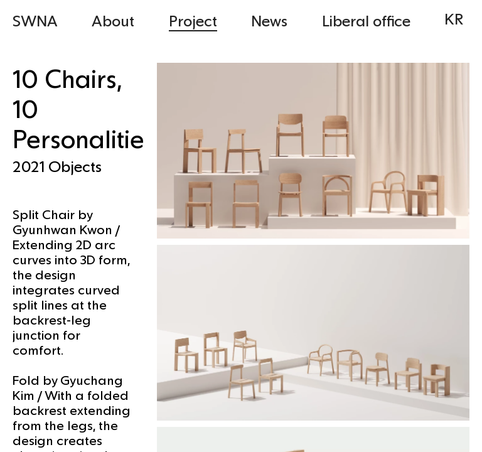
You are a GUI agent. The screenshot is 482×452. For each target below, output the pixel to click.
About (113, 20)
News (269, 20)
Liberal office (366, 20)
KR (453, 18)
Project (193, 20)
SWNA (35, 20)
